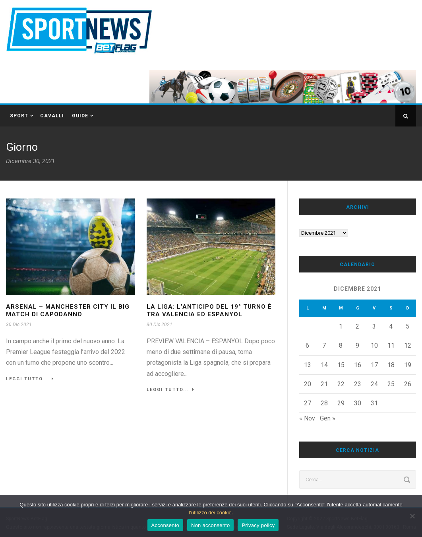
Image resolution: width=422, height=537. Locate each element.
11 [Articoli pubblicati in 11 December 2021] (391, 345)
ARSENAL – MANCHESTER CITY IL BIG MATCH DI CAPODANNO (68, 310)
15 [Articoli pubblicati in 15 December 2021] (341, 365)
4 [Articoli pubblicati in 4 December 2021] (391, 326)
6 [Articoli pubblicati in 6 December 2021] (307, 345)
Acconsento (165, 525)
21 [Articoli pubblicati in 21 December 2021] (324, 384)
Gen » (327, 418)
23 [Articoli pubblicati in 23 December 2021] (357, 384)
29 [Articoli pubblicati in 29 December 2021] (341, 403)
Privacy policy (258, 525)
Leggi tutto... (30, 378)
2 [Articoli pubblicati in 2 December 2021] (357, 326)
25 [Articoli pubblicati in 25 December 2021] (391, 384)
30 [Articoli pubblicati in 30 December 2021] (357, 403)
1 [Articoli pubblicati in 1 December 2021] (341, 326)
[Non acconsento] (412, 516)
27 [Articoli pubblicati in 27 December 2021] (307, 403)
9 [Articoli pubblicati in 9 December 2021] (357, 345)
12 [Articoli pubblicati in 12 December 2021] (407, 345)
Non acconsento (210, 525)
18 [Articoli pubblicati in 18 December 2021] (391, 365)
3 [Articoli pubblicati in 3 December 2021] (374, 326)
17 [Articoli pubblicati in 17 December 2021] (374, 365)
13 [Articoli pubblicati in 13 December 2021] (307, 365)
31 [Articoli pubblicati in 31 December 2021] (374, 403)
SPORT (19, 116)
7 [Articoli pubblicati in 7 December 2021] (324, 345)
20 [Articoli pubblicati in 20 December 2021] (307, 384)
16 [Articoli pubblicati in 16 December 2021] (357, 365)
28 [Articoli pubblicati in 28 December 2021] (324, 403)
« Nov (307, 418)
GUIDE (80, 116)
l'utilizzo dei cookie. (211, 513)
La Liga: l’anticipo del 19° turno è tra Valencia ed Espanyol (209, 310)
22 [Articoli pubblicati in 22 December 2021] (341, 384)
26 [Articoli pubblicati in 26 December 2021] (407, 384)
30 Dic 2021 (19, 324)
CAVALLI (52, 116)
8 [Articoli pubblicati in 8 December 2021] (341, 345)
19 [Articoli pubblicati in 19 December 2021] (407, 365)
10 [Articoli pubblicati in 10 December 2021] (374, 345)
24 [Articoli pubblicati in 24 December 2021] (374, 384)
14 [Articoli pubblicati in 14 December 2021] (324, 365)
